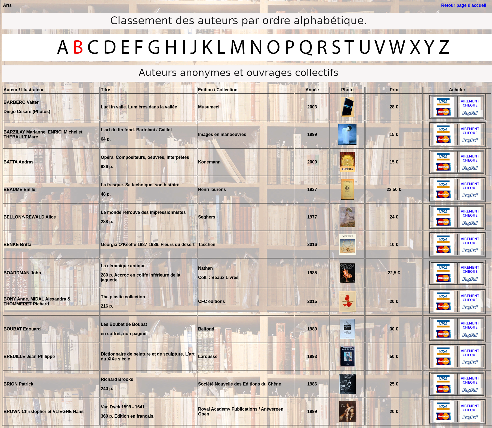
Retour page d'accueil (463, 5)
